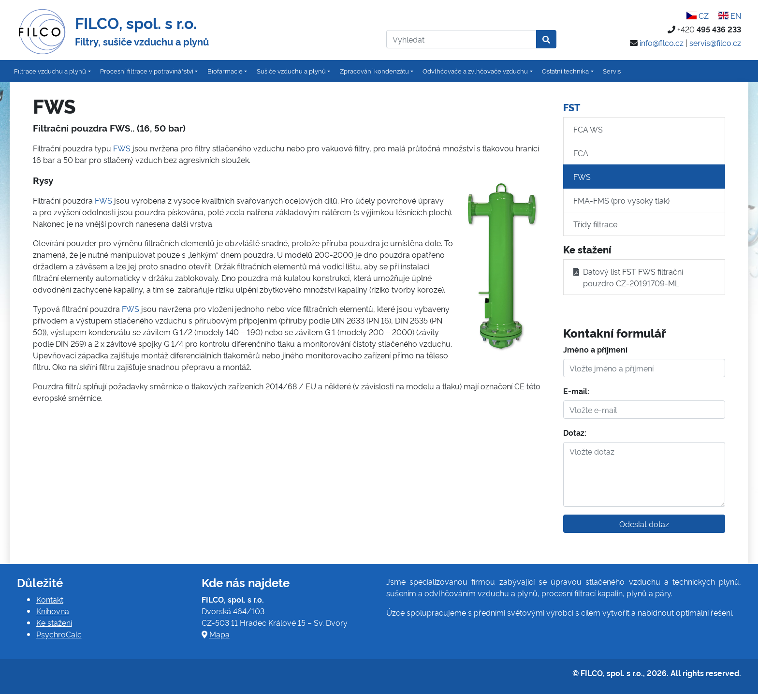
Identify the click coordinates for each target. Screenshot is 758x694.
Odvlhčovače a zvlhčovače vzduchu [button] (475, 70)
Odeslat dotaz (644, 523)
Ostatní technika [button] (565, 70)
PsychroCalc (59, 634)
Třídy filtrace (595, 224)
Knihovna (52, 610)
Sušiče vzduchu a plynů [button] (291, 70)
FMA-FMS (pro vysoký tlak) (621, 200)
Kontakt (49, 599)
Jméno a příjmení (595, 349)
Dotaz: (574, 432)
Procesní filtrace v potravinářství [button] (146, 70)
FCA (580, 153)
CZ (697, 15)
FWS (122, 148)
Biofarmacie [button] (225, 70)
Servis (612, 70)
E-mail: (576, 390)
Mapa (219, 634)
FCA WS (588, 129)
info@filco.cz (662, 42)
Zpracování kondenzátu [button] (374, 70)
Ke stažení (54, 622)
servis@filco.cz (715, 42)
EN (729, 15)
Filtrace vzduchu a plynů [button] (50, 70)
